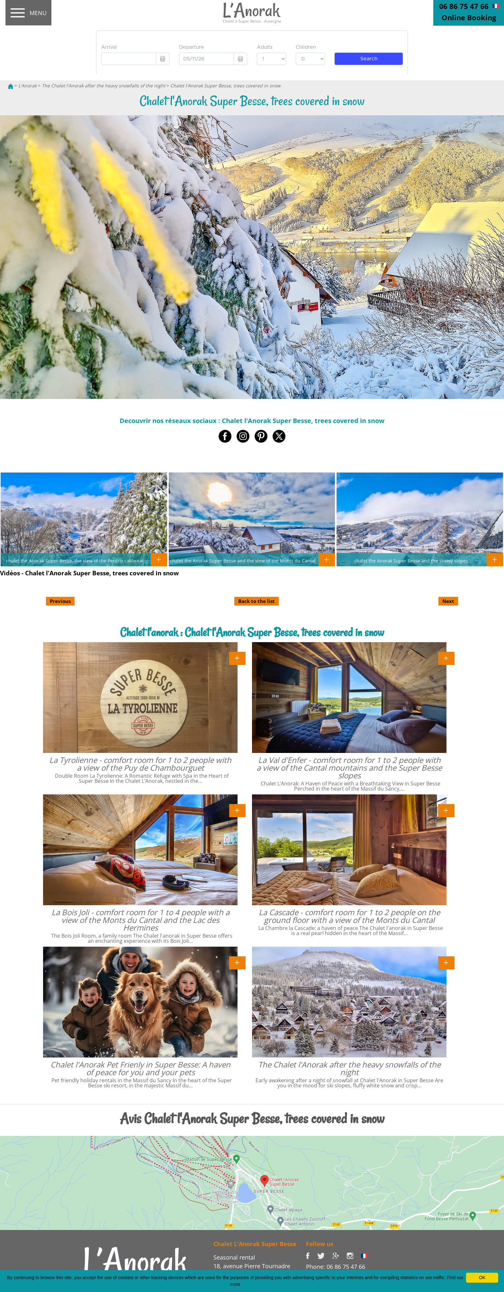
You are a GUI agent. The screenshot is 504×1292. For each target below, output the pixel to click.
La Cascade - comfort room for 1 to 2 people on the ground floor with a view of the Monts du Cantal (349, 916)
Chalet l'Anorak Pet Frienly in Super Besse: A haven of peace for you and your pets (140, 1068)
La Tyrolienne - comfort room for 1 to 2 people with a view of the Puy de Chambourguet (140, 764)
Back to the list (256, 601)
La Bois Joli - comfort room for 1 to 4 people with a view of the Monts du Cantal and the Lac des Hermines (140, 920)
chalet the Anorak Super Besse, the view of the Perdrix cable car (75, 560)
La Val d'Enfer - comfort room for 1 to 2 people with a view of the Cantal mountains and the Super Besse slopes (349, 768)
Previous (60, 601)
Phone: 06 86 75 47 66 (335, 1266)
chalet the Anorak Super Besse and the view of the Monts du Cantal (243, 560)
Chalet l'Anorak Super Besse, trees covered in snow (225, 86)
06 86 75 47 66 (464, 6)
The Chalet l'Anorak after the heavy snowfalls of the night (103, 86)
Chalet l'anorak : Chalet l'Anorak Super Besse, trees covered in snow (252, 632)
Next (448, 601)
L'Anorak (27, 86)
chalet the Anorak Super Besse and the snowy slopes (411, 560)
